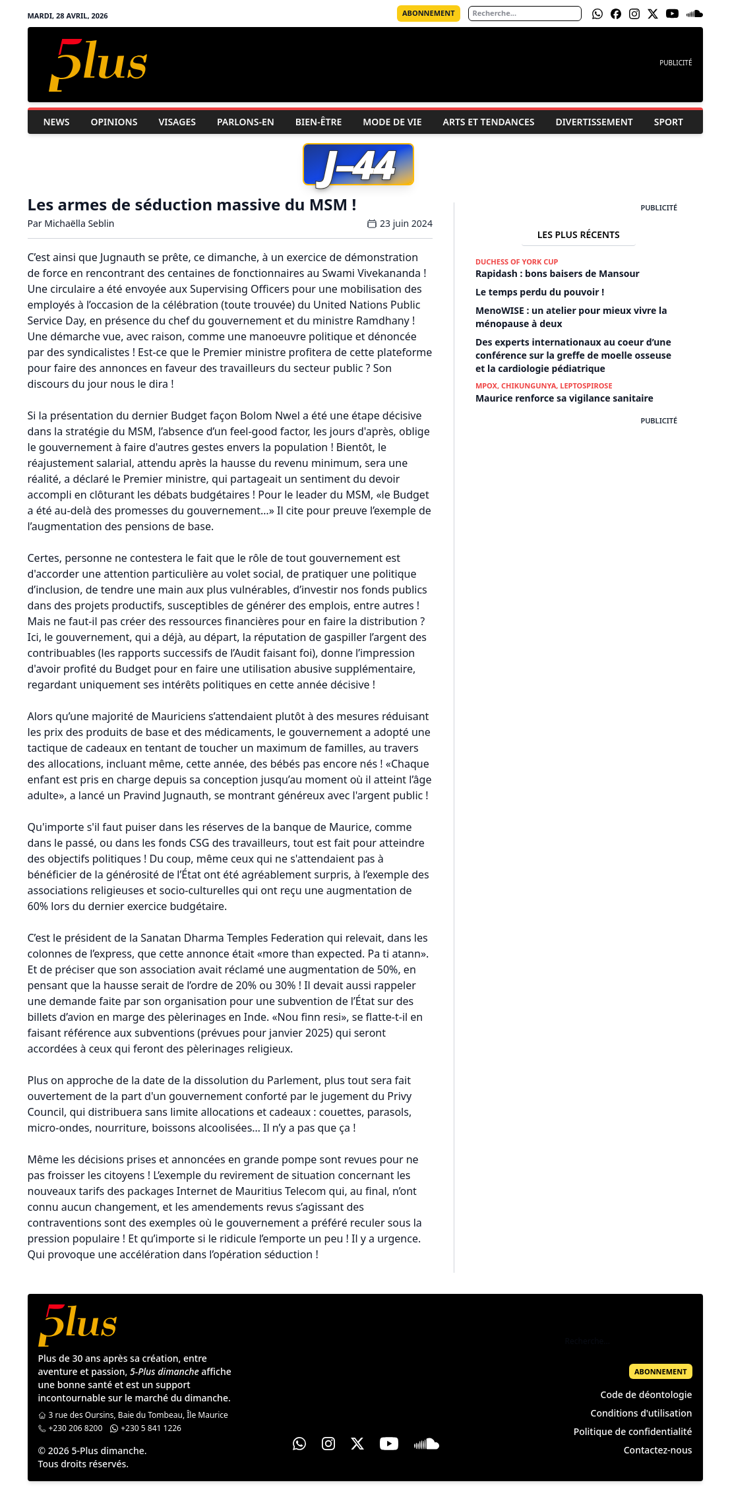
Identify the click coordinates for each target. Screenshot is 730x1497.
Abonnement (428, 13)
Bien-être (318, 121)
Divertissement (593, 121)
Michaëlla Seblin (79, 223)
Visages (177, 121)
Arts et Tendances (488, 121)
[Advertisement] (578, 508)
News (57, 121)
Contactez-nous (658, 1450)
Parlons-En (245, 121)
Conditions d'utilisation (641, 1413)
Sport (668, 121)
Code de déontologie (646, 1394)
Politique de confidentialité (633, 1431)
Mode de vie (392, 121)
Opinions (113, 121)
